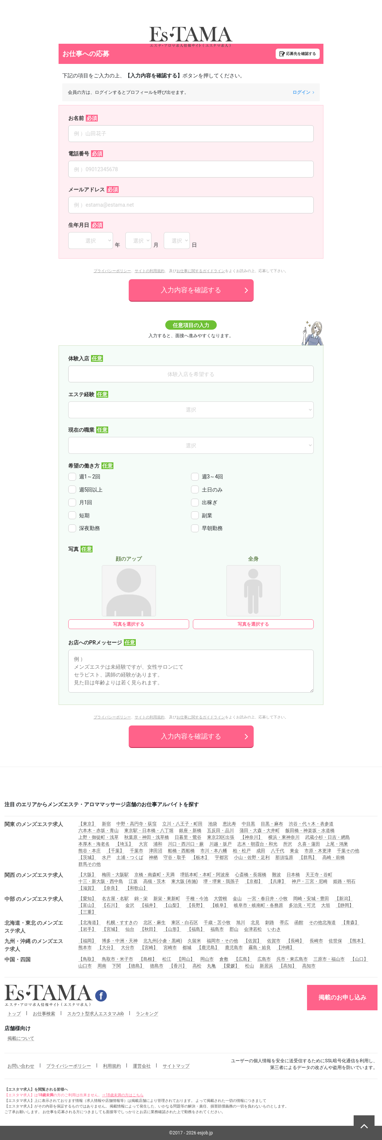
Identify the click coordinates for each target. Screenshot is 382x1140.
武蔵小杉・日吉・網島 (327, 837)
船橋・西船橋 (181, 850)
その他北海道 (322, 922)
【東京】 (87, 823)
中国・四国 (17, 959)
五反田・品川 (220, 830)
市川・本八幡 (213, 850)
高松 (196, 965)
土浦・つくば (129, 857)
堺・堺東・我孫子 (221, 881)
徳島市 (156, 965)
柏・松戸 (242, 850)
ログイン (303, 92)
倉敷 (223, 959)
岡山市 (207, 959)
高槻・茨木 (154, 881)
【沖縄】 (285, 947)
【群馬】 (308, 857)
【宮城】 (111, 929)
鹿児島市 (234, 947)
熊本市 (85, 947)
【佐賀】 (253, 940)
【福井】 (149, 905)
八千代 (277, 850)
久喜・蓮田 (309, 844)
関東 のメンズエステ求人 (33, 824)
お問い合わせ (20, 1066)
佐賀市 (274, 940)
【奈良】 (111, 888)
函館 (298, 922)
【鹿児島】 (208, 947)
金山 (237, 898)
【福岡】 (87, 940)
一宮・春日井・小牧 (267, 898)
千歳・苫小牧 (217, 922)
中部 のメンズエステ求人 (33, 899)
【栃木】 (200, 857)
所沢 (287, 844)
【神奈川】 (251, 837)
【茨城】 (87, 857)
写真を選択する (128, 624)
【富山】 (87, 905)
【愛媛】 (230, 965)
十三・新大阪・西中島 (100, 881)
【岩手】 (87, 929)
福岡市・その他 (222, 940)
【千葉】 (115, 850)
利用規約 (112, 1066)
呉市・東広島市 (292, 959)
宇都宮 (221, 857)
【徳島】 (135, 965)
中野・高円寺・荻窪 (136, 823)
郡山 (233, 929)
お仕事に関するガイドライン (200, 271)
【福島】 (196, 929)
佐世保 (335, 940)
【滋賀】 (87, 888)
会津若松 (253, 929)
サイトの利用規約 (150, 271)
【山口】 (359, 959)
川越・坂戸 (220, 844)
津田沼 (155, 850)
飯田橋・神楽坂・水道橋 (310, 830)
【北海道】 (89, 922)
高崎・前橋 (333, 857)
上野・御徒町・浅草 (98, 837)
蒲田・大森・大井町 (259, 830)
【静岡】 (345, 905)
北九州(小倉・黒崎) (162, 940)
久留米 (194, 940)
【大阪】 (87, 874)
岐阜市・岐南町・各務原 (258, 905)
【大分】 (106, 947)
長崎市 (316, 940)
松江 (166, 959)
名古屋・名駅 (115, 898)
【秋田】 (149, 929)
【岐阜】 (219, 905)
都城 (186, 947)
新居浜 (266, 965)
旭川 (240, 922)
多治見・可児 (302, 905)
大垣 (325, 905)
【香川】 (178, 965)
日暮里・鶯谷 (188, 837)
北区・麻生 (154, 922)
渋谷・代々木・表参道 (311, 823)
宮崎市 (170, 947)
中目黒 (248, 823)
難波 (276, 874)
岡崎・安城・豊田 (311, 898)
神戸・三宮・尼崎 (310, 881)
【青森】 (350, 922)
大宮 (143, 844)
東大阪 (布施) (184, 881)
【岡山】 (186, 959)
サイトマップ (176, 1066)
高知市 (309, 965)
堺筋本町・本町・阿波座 (204, 874)
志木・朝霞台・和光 (257, 844)
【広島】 (243, 959)
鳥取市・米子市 (117, 959)
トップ (14, 1013)
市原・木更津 (317, 850)
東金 (294, 850)
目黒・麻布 (272, 823)
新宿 (106, 823)
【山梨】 (172, 905)
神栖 (153, 857)
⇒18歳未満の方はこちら (122, 1095)
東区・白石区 (184, 922)
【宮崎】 (149, 947)
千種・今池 (197, 898)
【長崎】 (295, 940)
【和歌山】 (136, 888)
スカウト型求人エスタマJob (95, 1013)
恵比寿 (229, 823)
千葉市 (136, 850)
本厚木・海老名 (94, 844)
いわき (274, 929)
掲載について (20, 1038)
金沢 (129, 905)
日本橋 (293, 874)
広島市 (264, 959)
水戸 (106, 857)
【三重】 (87, 912)
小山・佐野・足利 (252, 857)
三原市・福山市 (329, 959)
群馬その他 (89, 864)
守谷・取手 (174, 857)
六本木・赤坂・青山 (98, 830)
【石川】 (111, 905)
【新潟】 (344, 898)
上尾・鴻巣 (337, 844)
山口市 (85, 965)
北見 (255, 922)
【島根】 (148, 959)
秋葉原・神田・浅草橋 (146, 837)
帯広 (284, 922)
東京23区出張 (221, 837)
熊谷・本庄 (89, 850)
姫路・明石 (344, 881)
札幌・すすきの (122, 922)
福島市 (217, 929)
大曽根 (220, 898)
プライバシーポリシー (112, 271)
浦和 (157, 844)
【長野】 (196, 905)
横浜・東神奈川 (284, 837)
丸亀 (211, 965)
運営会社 (142, 1066)
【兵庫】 (277, 881)
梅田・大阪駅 (115, 874)
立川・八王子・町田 (182, 823)
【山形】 (172, 929)
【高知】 (288, 965)
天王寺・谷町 (319, 874)
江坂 (133, 881)
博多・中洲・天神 (120, 940)
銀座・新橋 (190, 830)
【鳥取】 (87, 959)
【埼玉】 (124, 844)
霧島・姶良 (259, 947)
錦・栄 (141, 898)
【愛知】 (87, 898)
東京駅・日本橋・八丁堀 (148, 830)
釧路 (269, 922)
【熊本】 (357, 940)
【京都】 (254, 881)
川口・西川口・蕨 (186, 844)
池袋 (212, 823)
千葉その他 (348, 850)
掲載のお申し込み (342, 997)
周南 (101, 965)
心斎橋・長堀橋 (250, 874)
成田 (260, 850)
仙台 (129, 929)
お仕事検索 (44, 1013)
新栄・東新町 (166, 898)
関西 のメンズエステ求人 (33, 875)
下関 (116, 965)
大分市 (127, 947)
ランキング (147, 1013)
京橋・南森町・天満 (154, 874)
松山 (249, 965)
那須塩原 (284, 857)
